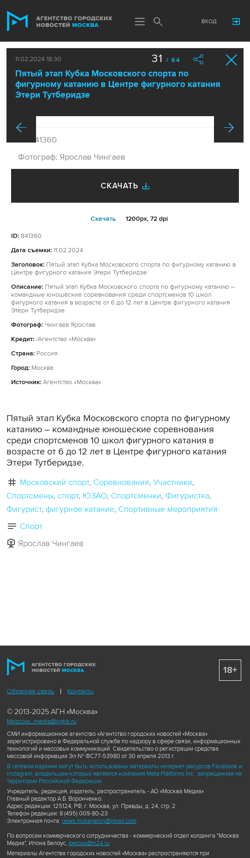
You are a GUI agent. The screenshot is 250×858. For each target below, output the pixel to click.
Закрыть (232, 60)
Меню (139, 22)
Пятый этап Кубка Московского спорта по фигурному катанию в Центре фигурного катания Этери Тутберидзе (117, 84)
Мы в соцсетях (176, 21)
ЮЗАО (95, 496)
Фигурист (24, 509)
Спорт (31, 526)
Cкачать (103, 219)
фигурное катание (80, 509)
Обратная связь (30, 691)
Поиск (158, 22)
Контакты (80, 691)
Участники (172, 482)
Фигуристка (187, 496)
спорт (68, 496)
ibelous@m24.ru (89, 843)
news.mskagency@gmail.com (99, 821)
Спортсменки (136, 496)
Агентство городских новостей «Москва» (59, 21)
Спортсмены (30, 496)
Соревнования (121, 482)
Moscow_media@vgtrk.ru (42, 721)
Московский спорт (54, 482)
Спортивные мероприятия (168, 509)
